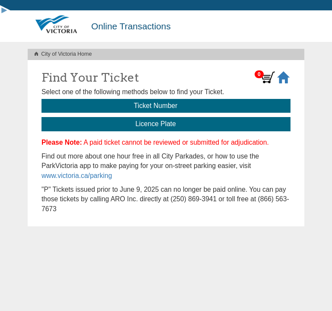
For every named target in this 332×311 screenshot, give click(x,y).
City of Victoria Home (66, 54)
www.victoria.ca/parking (77, 175)
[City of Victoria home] (56, 26)
